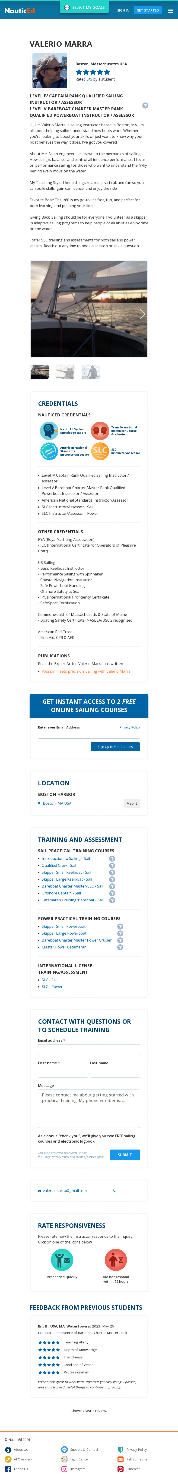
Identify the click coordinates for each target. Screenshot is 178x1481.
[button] (142, 314)
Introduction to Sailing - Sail (66, 858)
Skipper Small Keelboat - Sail (66, 872)
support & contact (79, 1449)
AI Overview (18, 1459)
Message (46, 1085)
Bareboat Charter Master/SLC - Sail (72, 886)
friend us (16, 1469)
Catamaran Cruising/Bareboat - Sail (73, 900)
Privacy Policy (130, 727)
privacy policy (132, 1449)
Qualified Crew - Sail (59, 865)
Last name (99, 1063)
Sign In (123, 10)
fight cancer (75, 1459)
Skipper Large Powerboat (64, 933)
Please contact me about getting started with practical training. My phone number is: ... (89, 1109)
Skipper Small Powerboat (64, 926)
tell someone (132, 1459)
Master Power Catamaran (64, 947)
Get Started (148, 10)
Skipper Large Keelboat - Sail (67, 879)
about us (16, 1449)
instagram (73, 1469)
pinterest (128, 1469)
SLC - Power (52, 986)
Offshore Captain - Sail (61, 893)
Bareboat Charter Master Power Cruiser (77, 940)
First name (49, 1063)
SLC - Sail (49, 979)
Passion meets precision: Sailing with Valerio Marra (86, 671)
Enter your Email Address (59, 727)
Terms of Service (86, 1157)
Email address (51, 1040)
